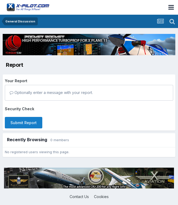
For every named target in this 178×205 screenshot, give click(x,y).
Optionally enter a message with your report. (51, 92)
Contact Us (79, 196)
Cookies (101, 196)
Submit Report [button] (23, 122)
